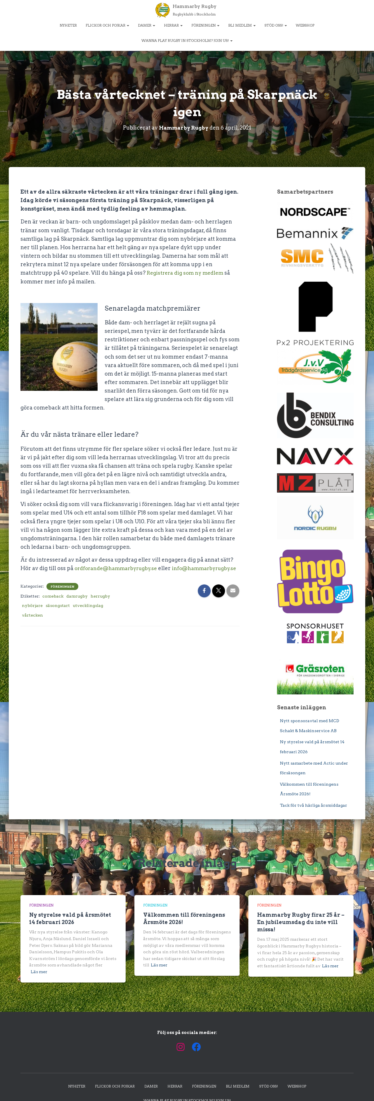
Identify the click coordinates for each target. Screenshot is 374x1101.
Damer (146, 25)
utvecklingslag (88, 613)
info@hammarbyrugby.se (55, 576)
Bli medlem (242, 25)
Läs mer (39, 971)
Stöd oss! (275, 25)
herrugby (100, 604)
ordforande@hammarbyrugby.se (118, 568)
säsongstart (58, 613)
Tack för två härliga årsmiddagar (313, 805)
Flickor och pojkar (107, 25)
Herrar (173, 25)
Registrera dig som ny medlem (187, 273)
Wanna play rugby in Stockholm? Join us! (187, 40)
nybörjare (32, 613)
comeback (52, 604)
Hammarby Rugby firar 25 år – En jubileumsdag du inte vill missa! (300, 921)
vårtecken (32, 623)
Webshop (305, 25)
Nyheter (68, 25)
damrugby (77, 604)
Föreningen (205, 25)
